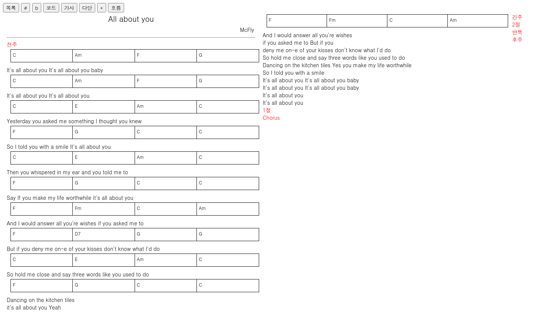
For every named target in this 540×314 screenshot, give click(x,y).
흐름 (116, 7)
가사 (69, 7)
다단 (87, 7)
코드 (51, 7)
